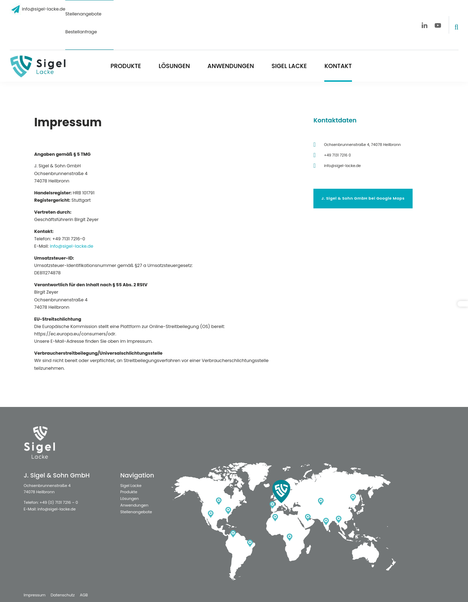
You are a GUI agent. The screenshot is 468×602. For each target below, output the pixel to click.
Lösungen (174, 66)
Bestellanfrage (81, 32)
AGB (84, 595)
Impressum (35, 595)
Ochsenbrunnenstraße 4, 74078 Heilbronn (362, 144)
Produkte (125, 66)
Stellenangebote (83, 14)
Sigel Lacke (289, 66)
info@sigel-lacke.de (44, 9)
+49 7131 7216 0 (337, 155)
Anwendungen (231, 66)
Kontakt (338, 66)
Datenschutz (62, 595)
